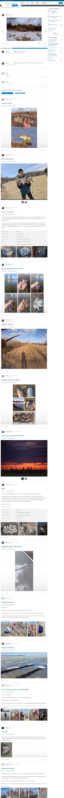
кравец (6, 81)
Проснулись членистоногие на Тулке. (55, 12)
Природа (3, 105)
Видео (32, 3)
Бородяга (7, 51)
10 (3, 315)
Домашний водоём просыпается (55, 17)
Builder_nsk (7, 542)
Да (14, 5)
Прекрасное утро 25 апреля (55, 21)
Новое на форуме (53, 37)
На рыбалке (4, 161)
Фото (27, 3)
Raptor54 (7, 375)
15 (3, 722)
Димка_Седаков (8, 431)
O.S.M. (6, 154)
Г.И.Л (6, 597)
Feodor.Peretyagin (8, 764)
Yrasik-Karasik (8, 264)
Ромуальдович (8, 643)
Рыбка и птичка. (54, 24)
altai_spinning (8, 319)
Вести (3, 214)
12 (3, 638)
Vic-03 (6, 98)
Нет (7, 5)
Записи (37, 3)
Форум (22, 3)
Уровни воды (44, 3)
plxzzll (6, 727)
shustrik (6, 14)
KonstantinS (7, 685)
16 (3, 680)
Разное (3, 549)
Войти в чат (56, 33)
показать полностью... (6, 506)
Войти (7, 93)
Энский (6, 72)
